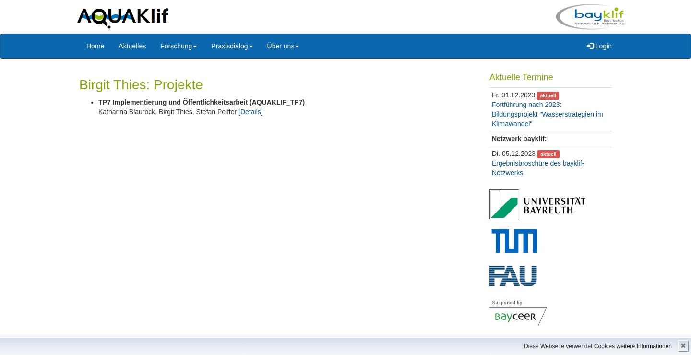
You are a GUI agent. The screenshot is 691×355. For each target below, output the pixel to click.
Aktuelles (132, 46)
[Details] (250, 112)
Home (95, 46)
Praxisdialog (231, 46)
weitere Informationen (644, 346)
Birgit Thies (112, 84)
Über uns (283, 46)
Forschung (178, 46)
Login (599, 46)
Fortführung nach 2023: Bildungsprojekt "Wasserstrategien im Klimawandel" (547, 114)
